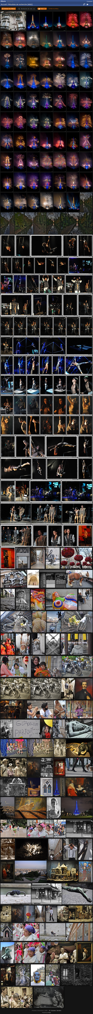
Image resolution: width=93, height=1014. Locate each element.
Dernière (59, 1010)
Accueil (4, 4)
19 (49, 1010)
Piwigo (49, 1012)
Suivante (53, 1010)
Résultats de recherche (17, 4)
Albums (3, 1)
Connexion (89, 1)
